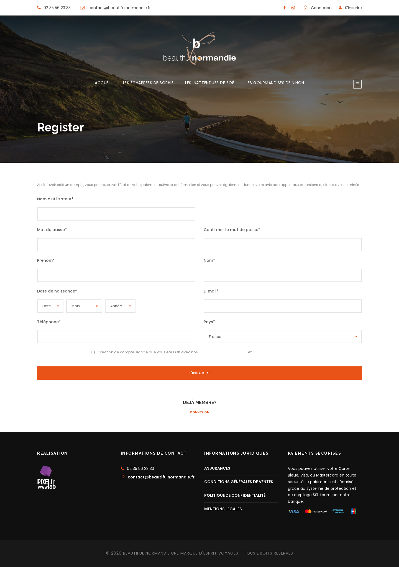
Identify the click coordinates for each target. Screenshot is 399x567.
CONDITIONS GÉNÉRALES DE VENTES (238, 482)
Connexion (199, 412)
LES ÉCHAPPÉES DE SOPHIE (148, 83)
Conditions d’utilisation (223, 352)
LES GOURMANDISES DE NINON (275, 83)
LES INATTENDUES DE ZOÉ (209, 83)
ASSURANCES (217, 468)
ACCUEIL (103, 83)
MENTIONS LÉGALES (223, 509)
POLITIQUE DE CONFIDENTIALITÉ (234, 495)
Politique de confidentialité (280, 352)
